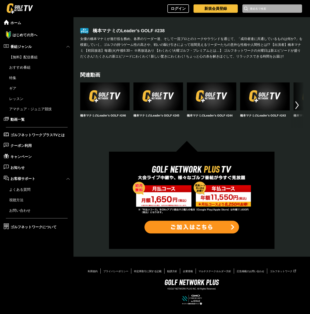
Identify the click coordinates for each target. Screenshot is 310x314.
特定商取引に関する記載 (148, 271)
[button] (297, 105)
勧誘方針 (172, 271)
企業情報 (188, 271)
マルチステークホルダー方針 (215, 271)
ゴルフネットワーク (283, 271)
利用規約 (93, 271)
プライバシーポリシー (115, 271)
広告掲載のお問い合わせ (250, 271)
